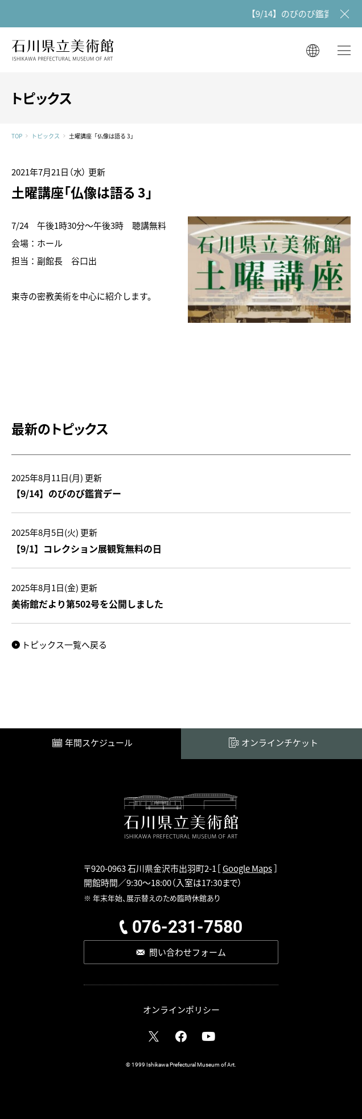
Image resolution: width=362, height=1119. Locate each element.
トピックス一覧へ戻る (64, 644)
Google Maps (247, 868)
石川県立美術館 (62, 50)
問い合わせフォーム (187, 952)
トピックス (45, 136)
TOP (16, 136)
